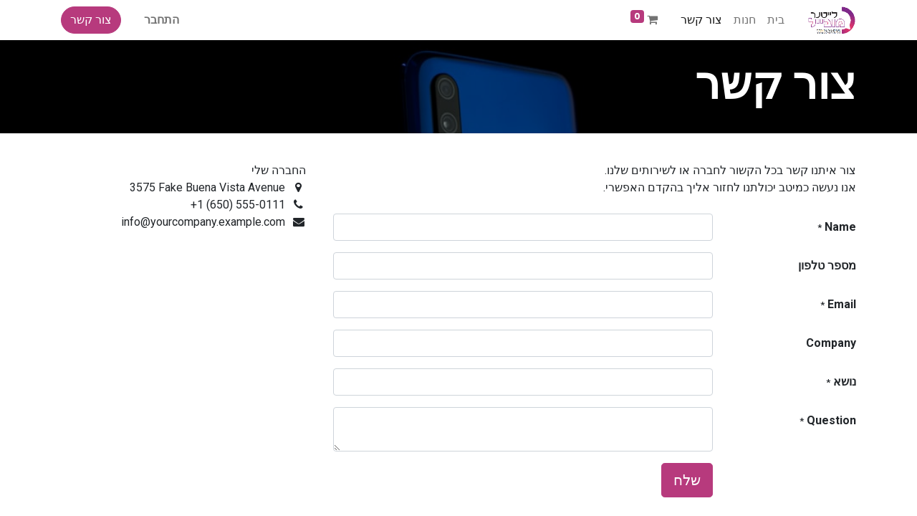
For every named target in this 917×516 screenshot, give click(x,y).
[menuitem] (776, 20)
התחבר (161, 19)
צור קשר (91, 19)
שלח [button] (687, 480)
